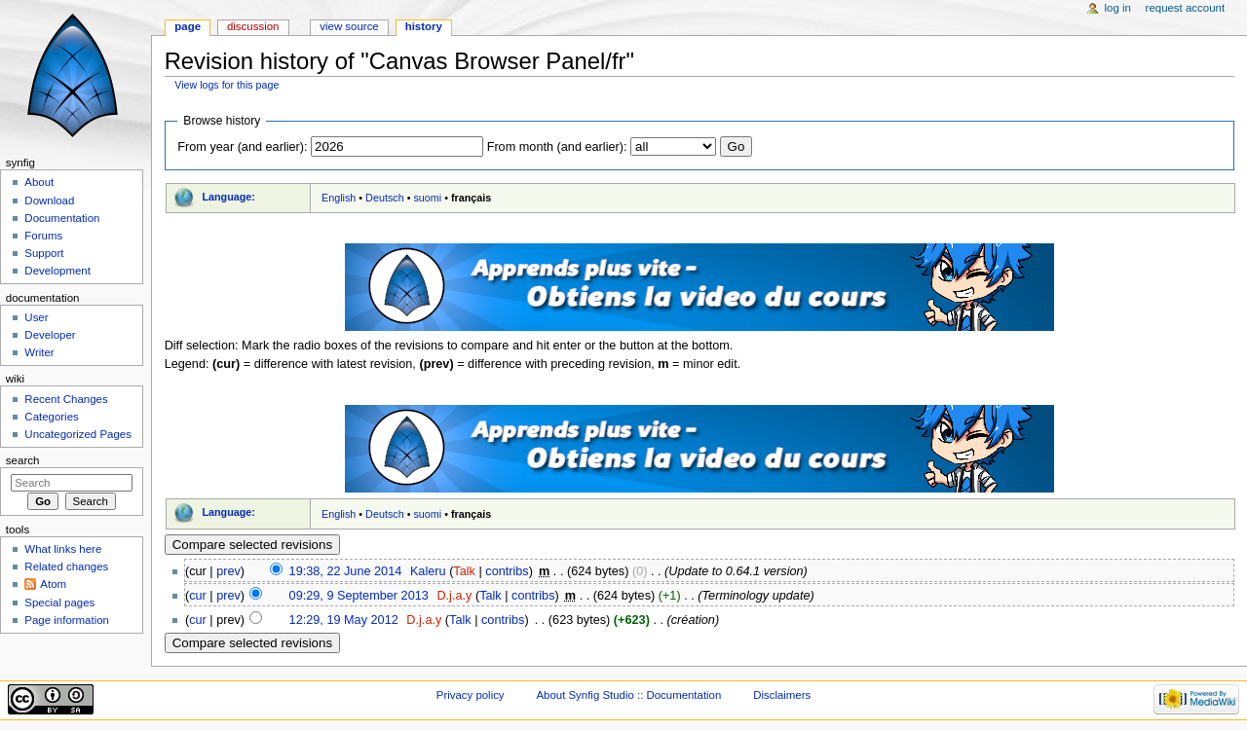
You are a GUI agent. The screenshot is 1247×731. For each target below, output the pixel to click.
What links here (62, 549)
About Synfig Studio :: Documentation (628, 695)
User (36, 317)
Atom (53, 584)
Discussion (253, 26)
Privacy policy (470, 695)
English (338, 197)
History (423, 26)
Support (43, 253)
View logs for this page (226, 85)
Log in (1118, 8)
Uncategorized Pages (78, 434)
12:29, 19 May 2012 (343, 620)
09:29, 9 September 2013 (359, 596)
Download (49, 200)
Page (187, 26)
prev (228, 571)
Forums (43, 235)
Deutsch (384, 197)
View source (349, 26)
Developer (49, 335)
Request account (1186, 8)
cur (198, 596)
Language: (228, 196)
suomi (427, 197)
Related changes (66, 566)
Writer (39, 352)
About (39, 182)
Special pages (59, 602)
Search (23, 460)
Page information (66, 620)
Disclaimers (782, 695)
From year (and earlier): (242, 147)
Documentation (61, 218)
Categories (51, 416)
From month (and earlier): (557, 147)
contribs (506, 571)
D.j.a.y (454, 596)
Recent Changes (65, 399)
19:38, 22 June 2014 (345, 571)
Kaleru (428, 571)
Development (57, 270)
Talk (464, 571)
